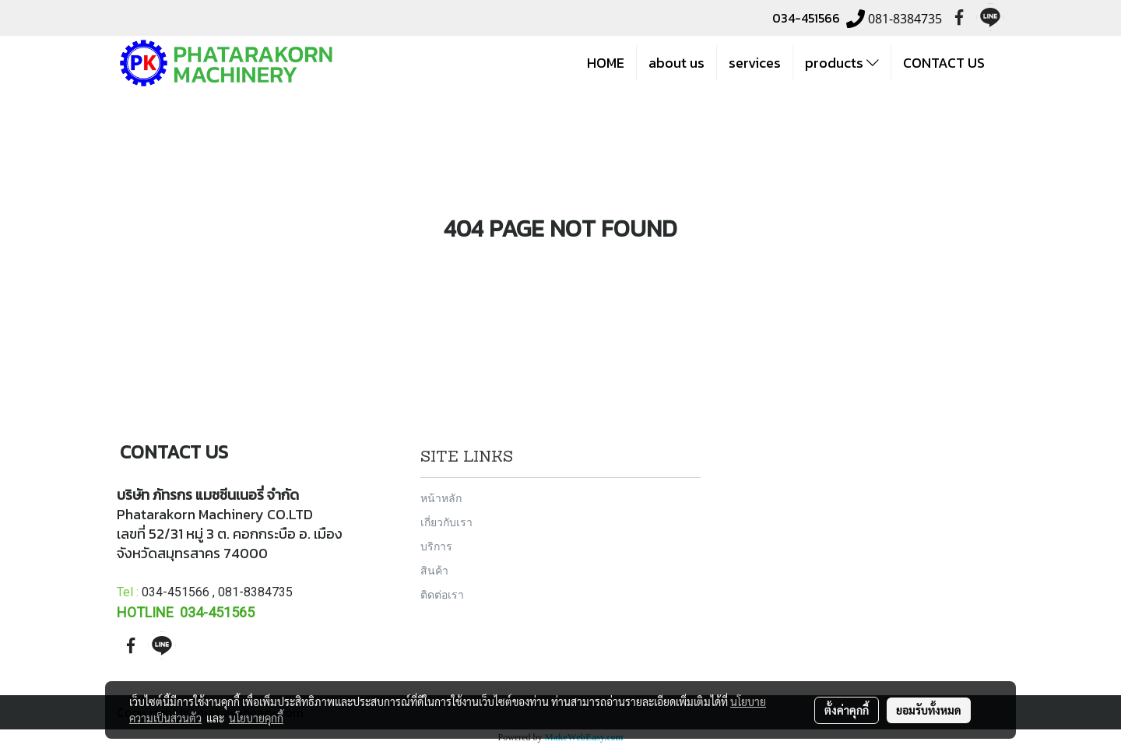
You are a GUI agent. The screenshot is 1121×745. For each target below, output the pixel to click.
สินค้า (434, 570)
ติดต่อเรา (442, 594)
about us (676, 62)
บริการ (436, 546)
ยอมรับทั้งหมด (928, 710)
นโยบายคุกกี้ (256, 718)
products (842, 62)
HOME (605, 62)
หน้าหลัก (441, 497)
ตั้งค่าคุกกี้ (846, 710)
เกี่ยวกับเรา (446, 522)
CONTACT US (944, 62)
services (755, 62)
